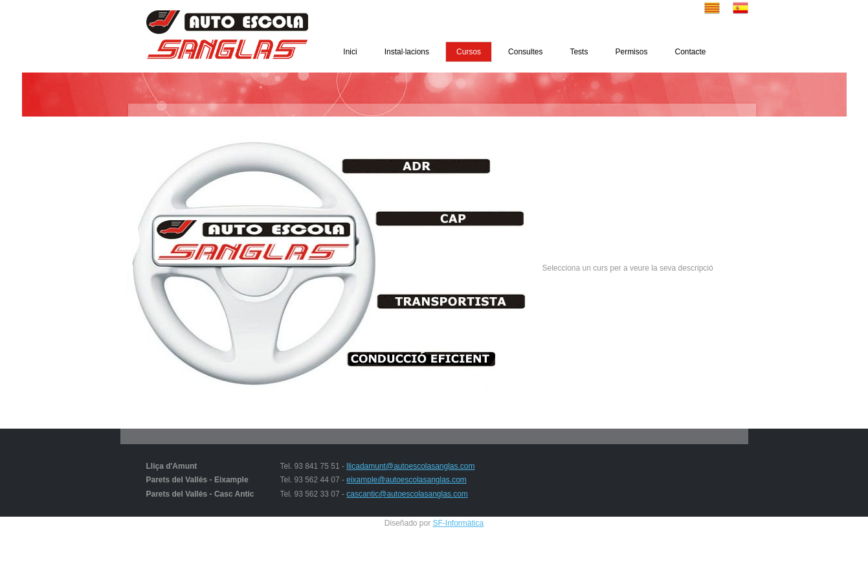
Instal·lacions (406, 51)
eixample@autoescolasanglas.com (406, 479)
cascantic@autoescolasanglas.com (407, 494)
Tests (579, 51)
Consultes (525, 51)
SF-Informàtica (458, 523)
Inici (350, 51)
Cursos (468, 51)
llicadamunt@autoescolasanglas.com (410, 466)
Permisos (631, 51)
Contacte (690, 51)
